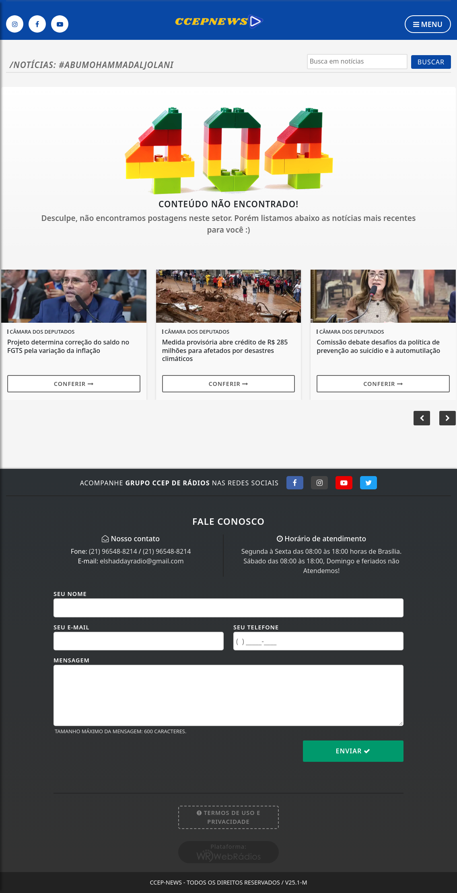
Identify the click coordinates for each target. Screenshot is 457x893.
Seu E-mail (71, 627)
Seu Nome (70, 594)
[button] (447, 418)
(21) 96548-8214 (113, 551)
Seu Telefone (256, 627)
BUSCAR (431, 62)
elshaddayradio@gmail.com (141, 561)
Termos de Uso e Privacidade (229, 817)
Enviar (353, 751)
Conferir (74, 384)
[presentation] (115, 757)
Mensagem (72, 660)
